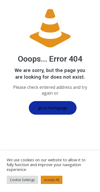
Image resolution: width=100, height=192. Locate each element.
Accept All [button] (51, 179)
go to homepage (52, 107)
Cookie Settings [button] (22, 179)
